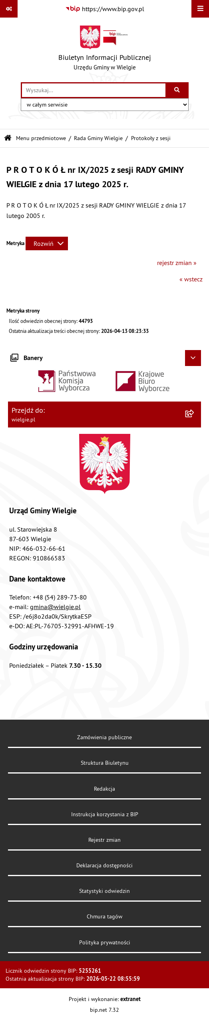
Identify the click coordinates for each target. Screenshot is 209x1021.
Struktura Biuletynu (105, 762)
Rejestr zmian (104, 839)
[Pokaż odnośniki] (9, 9)
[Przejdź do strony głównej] (104, 50)
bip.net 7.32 (104, 1009)
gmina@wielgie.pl (55, 607)
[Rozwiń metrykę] (47, 243)
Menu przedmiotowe (41, 138)
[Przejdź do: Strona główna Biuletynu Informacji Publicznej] (8, 138)
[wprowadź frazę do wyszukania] (94, 90)
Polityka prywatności (104, 942)
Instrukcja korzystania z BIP (104, 814)
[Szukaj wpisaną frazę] (178, 90)
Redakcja (104, 788)
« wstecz (191, 279)
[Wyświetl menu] (200, 9)
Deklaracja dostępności (104, 865)
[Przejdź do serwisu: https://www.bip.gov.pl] (104, 9)
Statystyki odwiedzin (104, 890)
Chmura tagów (104, 916)
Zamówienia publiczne (104, 737)
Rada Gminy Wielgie (98, 138)
